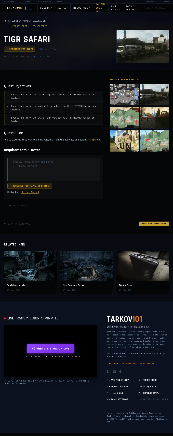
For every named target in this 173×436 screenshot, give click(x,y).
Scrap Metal (30, 192)
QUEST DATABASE (21, 21)
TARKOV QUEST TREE (101, 8)
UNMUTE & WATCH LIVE (50, 348)
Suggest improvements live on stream (131, 364)
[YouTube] (114, 371)
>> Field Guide (115, 393)
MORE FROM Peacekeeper (154, 224)
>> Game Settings (117, 399)
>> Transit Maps (149, 393)
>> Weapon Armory (118, 380)
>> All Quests (147, 386)
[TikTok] (120, 371)
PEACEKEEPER (39, 21)
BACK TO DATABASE (17, 223)
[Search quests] (158, 8)
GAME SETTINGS (132, 7)
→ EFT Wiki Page (16, 205)
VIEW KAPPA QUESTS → (50, 49)
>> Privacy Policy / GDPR (153, 399)
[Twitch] (108, 371)
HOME (7, 21)
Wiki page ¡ (94, 139)
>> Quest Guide (148, 380)
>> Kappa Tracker (118, 386)
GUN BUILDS (115, 7)
